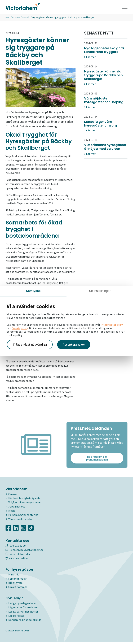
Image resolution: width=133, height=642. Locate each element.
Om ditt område (17, 587)
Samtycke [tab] (33, 291)
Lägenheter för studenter (23, 607)
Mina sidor (14, 574)
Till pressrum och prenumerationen (97, 458)
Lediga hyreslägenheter (22, 603)
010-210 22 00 (16, 545)
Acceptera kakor (74, 344)
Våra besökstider (17, 558)
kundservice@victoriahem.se (24, 550)
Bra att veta (15, 582)
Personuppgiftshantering (23, 515)
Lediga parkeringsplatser (23, 611)
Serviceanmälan (17, 578)
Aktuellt (26, 17)
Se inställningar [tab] (100, 291)
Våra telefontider (18, 554)
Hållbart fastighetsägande (24, 498)
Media (11, 510)
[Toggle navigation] (124, 7)
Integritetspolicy (112, 324)
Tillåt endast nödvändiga (30, 344)
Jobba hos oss (16, 506)
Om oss (16, 17)
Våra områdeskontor (20, 519)
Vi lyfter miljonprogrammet (24, 502)
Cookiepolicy (20, 328)
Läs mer (90, 57)
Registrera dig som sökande (24, 620)
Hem (8, 17)
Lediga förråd (16, 615)
